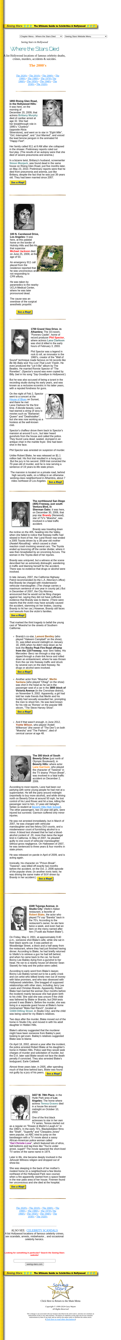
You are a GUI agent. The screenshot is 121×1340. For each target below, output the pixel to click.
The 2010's (34, 75)
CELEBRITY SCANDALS (42, 1230)
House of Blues (18, 399)
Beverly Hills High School (46, 807)
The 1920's (41, 84)
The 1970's (46, 78)
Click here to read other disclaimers (60, 1319)
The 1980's (33, 78)
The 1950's (32, 81)
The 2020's (21, 75)
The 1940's (45, 81)
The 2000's (47, 75)
